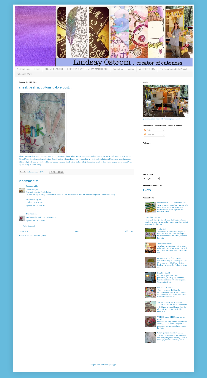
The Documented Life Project (173, 69)
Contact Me (118, 69)
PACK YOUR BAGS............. (168, 288)
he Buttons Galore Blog (76, 162)
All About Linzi (23, 69)
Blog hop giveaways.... (154, 217)
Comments (149, 135)
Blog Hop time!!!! (163, 273)
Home (37, 69)
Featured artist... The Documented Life (171, 203)
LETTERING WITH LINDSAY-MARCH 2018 (87, 69)
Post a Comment (29, 226)
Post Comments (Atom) (37, 236)
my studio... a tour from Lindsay (169, 258)
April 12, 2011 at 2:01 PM (35, 221)
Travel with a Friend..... (165, 244)
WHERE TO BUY (147, 69)
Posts (147, 130)
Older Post (129, 231)
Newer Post (24, 231)
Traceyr (29, 214)
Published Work (24, 74)
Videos (131, 69)
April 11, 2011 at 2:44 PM (35, 206)
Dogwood (29, 186)
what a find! (161, 229)
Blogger (113, 365)
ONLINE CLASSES (54, 69)
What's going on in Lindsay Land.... (170, 333)
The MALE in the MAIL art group (169, 302)
